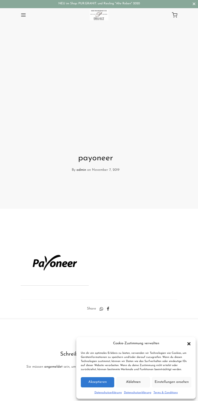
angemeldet (53, 367)
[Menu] (23, 15)
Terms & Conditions (165, 392)
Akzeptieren (97, 382)
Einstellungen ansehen (172, 382)
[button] (189, 343)
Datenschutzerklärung (108, 392)
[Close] (194, 4)
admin (81, 170)
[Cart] (174, 15)
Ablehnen (133, 382)
